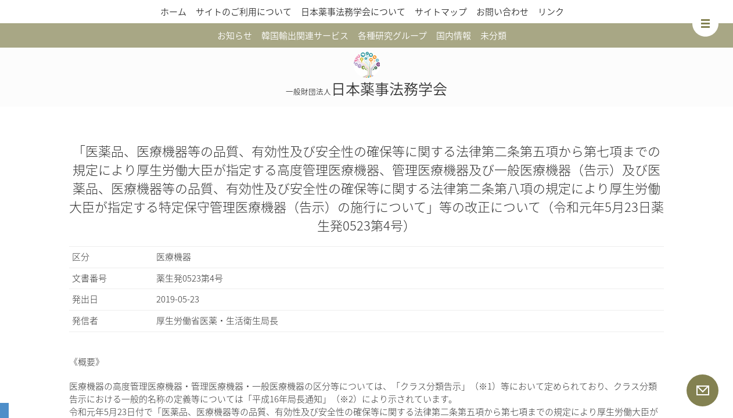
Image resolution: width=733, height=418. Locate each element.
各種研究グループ (392, 35)
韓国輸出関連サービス (304, 35)
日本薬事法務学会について (353, 11)
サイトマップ (441, 11)
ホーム (173, 11)
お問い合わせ (502, 11)
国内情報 (453, 35)
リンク (551, 11)
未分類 (493, 35)
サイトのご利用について (244, 11)
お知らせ (234, 35)
